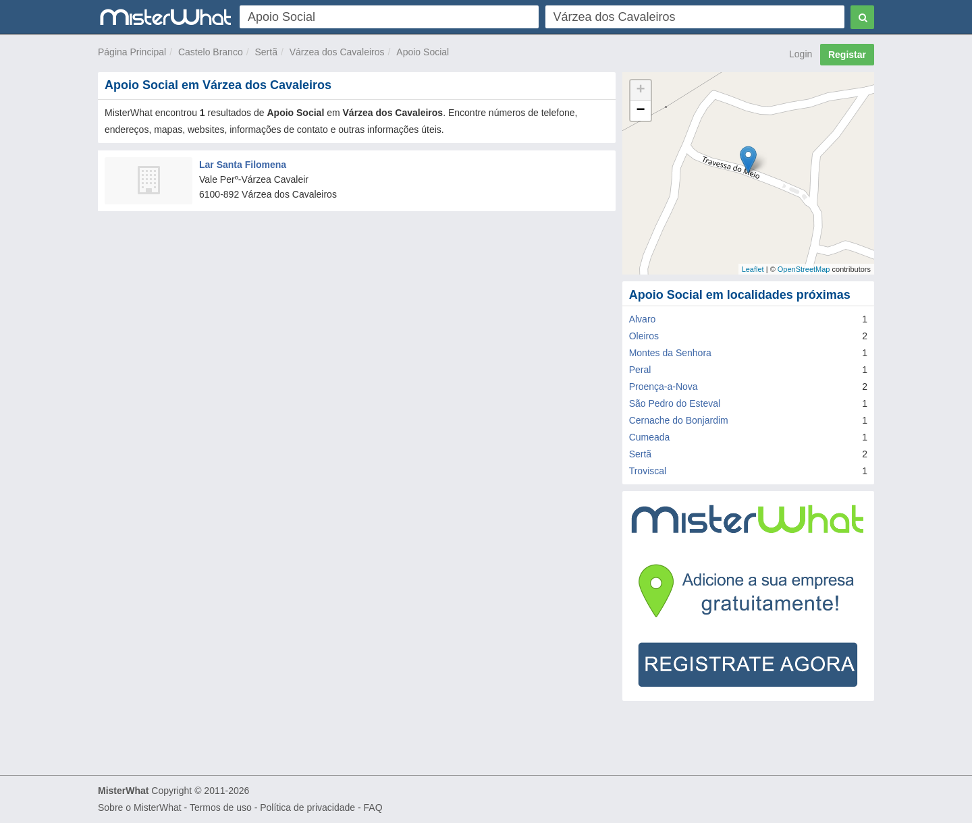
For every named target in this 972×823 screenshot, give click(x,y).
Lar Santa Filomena (242, 164)
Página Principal (132, 52)
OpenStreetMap (804, 269)
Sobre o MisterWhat (140, 807)
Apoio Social (422, 52)
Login (800, 54)
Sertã (265, 52)
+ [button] (641, 90)
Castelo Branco (210, 52)
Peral (640, 369)
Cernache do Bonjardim (678, 420)
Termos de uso (221, 807)
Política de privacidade (307, 807)
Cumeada (649, 437)
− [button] (641, 111)
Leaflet (753, 269)
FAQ (373, 807)
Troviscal (648, 470)
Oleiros (644, 336)
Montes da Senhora (670, 352)
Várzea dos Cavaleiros (337, 52)
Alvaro (642, 319)
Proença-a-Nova (663, 386)
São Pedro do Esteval (674, 403)
